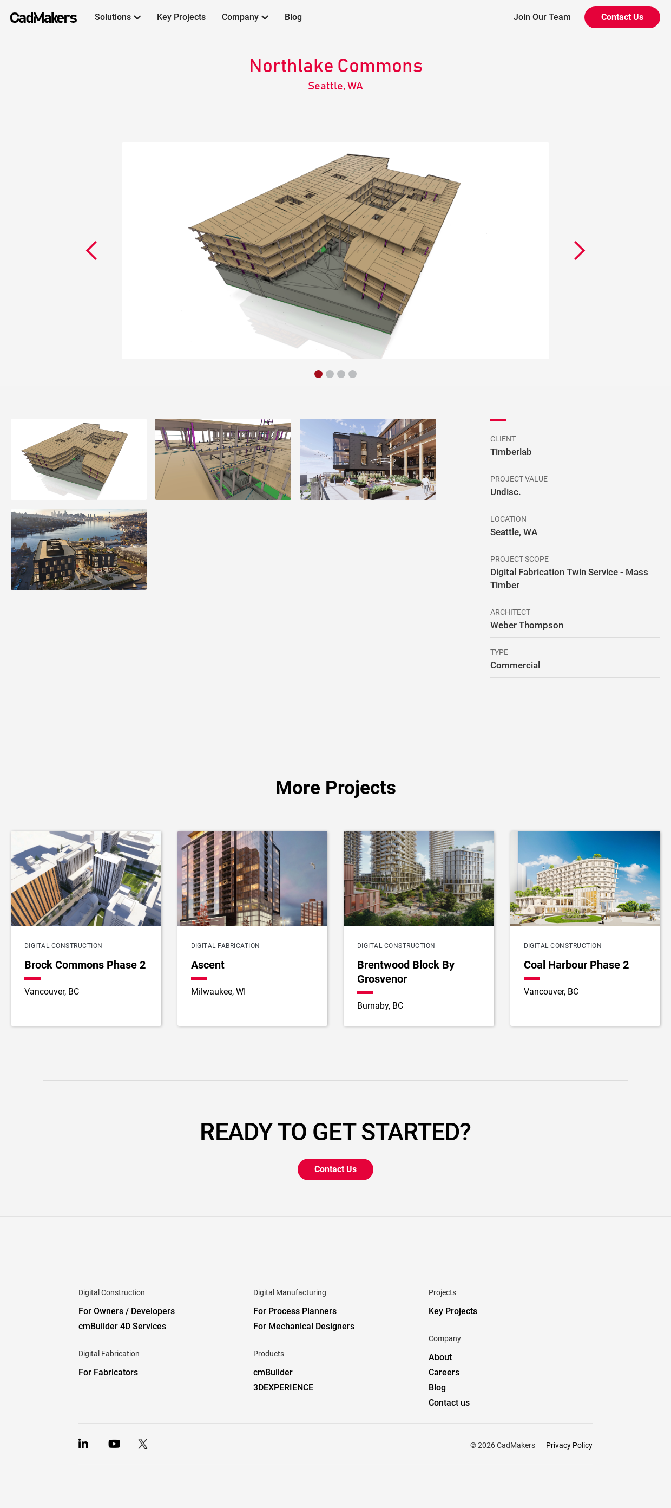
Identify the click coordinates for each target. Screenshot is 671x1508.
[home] (38, 17)
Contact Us (622, 17)
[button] (118, 17)
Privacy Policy (569, 1445)
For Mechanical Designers (303, 1326)
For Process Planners (295, 1311)
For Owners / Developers (126, 1311)
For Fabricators (108, 1372)
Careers (444, 1372)
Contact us (449, 1403)
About (440, 1357)
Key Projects (181, 17)
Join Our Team (542, 17)
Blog (293, 17)
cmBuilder (273, 1372)
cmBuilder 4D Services (122, 1326)
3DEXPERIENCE (283, 1387)
